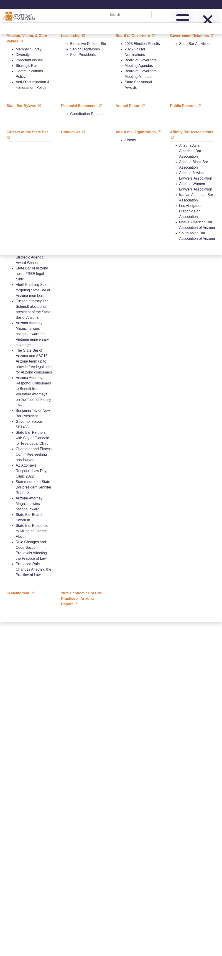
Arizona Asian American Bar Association (190, 151)
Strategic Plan (27, 66)
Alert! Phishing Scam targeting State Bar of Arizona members (33, 290)
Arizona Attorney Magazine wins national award (29, 503)
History (130, 140)
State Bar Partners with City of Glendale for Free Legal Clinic (32, 438)
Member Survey (28, 49)
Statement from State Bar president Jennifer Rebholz (33, 487)
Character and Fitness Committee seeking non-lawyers (33, 454)
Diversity (23, 55)
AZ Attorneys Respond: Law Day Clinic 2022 (31, 470)
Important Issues (29, 60)
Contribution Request (87, 114)
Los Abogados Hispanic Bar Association (190, 211)
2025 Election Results (142, 44)
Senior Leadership (85, 49)
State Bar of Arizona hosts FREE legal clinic (32, 273)
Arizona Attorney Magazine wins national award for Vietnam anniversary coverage (32, 334)
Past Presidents (83, 55)
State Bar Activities (194, 44)
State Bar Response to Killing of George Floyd (32, 531)
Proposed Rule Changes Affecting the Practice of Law (33, 569)
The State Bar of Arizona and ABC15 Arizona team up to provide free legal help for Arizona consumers (34, 361)
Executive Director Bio (88, 44)
